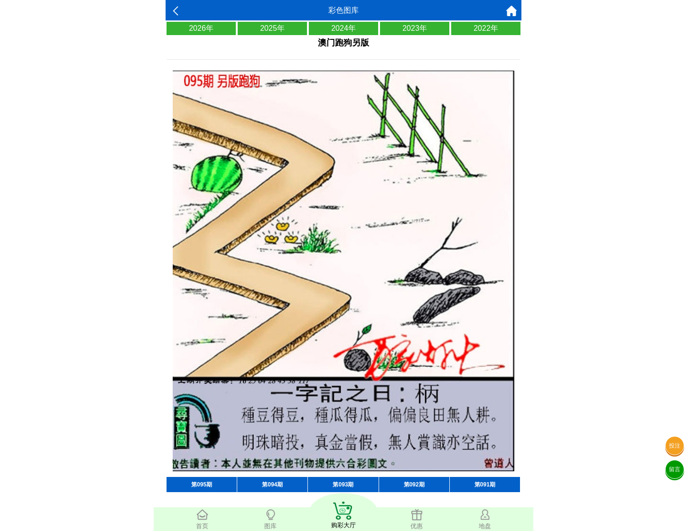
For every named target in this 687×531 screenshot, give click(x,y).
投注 (674, 445)
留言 (674, 469)
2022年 (485, 28)
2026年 (201, 28)
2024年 (343, 28)
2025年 (272, 28)
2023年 (414, 28)
